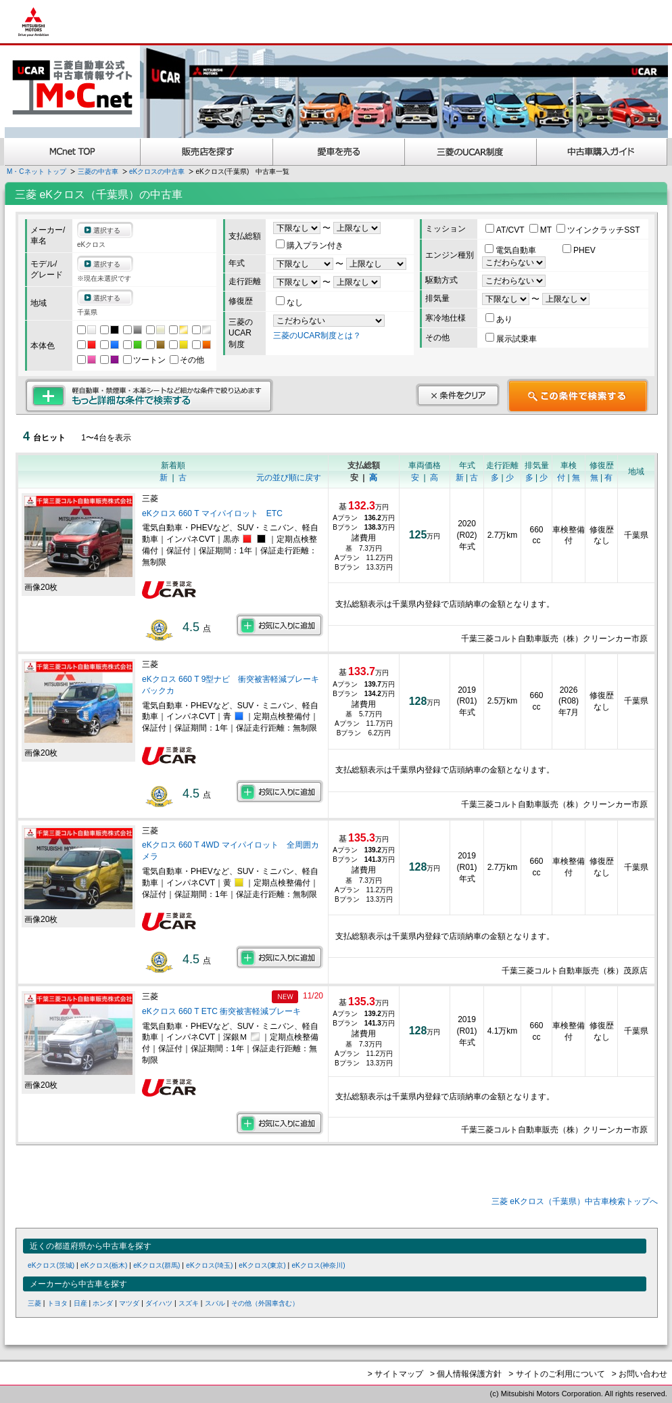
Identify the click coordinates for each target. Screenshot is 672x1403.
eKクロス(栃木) (103, 1265)
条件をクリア (458, 395)
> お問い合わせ (639, 1374)
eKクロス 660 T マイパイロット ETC (212, 513)
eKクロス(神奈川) (318, 1265)
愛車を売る (339, 152)
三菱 (34, 1303)
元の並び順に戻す (288, 477)
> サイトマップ (395, 1374)
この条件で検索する (577, 396)
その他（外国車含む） (265, 1303)
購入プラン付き (309, 245)
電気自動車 (511, 250)
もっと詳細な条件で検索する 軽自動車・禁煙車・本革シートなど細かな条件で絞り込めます (149, 396)
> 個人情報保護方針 (466, 1374)
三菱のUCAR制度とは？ (317, 335)
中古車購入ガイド (602, 152)
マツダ (129, 1303)
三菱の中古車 (98, 171)
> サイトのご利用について (556, 1374)
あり (498, 319)
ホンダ (103, 1303)
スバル (215, 1303)
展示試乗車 (511, 339)
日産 (80, 1303)
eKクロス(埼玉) (209, 1265)
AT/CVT (506, 230)
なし (289, 302)
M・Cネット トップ (36, 171)
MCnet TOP (72, 152)
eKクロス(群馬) (156, 1265)
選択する (106, 230)
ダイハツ (158, 1303)
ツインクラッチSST (598, 230)
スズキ (188, 1303)
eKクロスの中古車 (157, 171)
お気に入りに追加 (279, 625)
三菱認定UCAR (471, 152)
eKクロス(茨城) (51, 1265)
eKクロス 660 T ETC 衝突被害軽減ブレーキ (221, 1011)
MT (541, 230)
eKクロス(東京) (262, 1265)
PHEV (579, 250)
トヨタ (57, 1303)
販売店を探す (207, 152)
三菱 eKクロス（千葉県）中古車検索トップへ (574, 1201)
